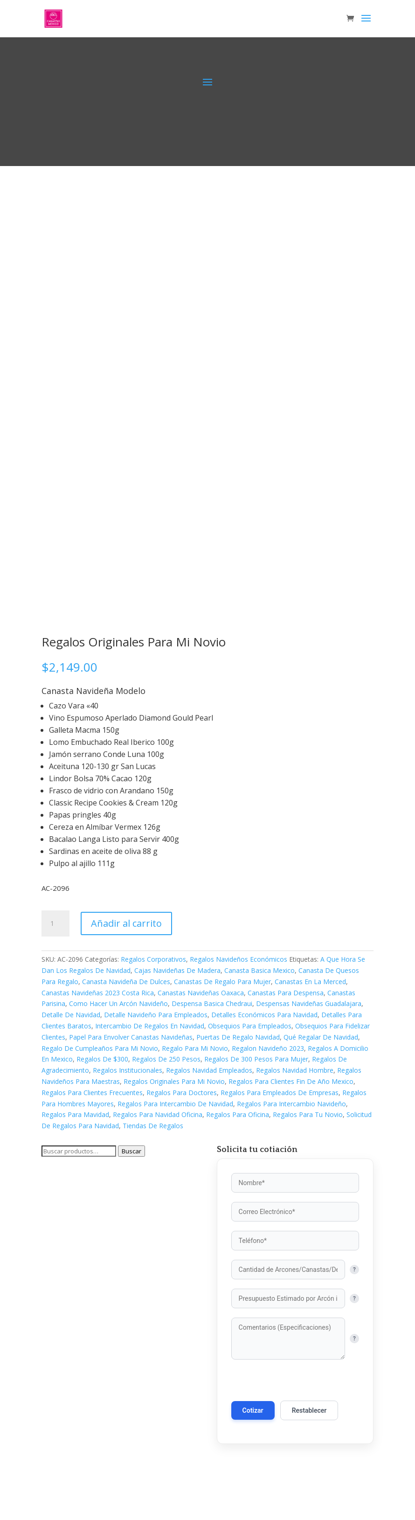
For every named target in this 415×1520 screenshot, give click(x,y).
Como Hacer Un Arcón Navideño (118, 1003)
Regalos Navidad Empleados (209, 1070)
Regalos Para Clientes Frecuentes (92, 1092)
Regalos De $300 (102, 1059)
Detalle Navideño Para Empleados (156, 1014)
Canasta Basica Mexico (259, 970)
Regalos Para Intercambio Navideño (291, 1103)
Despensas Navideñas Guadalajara (308, 1003)
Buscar (131, 1151)
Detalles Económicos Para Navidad (264, 1014)
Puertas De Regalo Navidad (238, 1037)
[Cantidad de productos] (55, 923)
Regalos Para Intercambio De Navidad (175, 1103)
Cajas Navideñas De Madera (177, 970)
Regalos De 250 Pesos (166, 1059)
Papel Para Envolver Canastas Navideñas (131, 1037)
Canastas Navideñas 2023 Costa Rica (98, 992)
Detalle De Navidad (71, 1014)
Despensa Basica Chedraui (212, 1003)
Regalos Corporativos (153, 959)
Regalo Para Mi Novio (195, 1048)
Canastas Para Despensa (286, 992)
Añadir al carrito (126, 923)
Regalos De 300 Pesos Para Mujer (256, 1059)
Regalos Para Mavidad (75, 1114)
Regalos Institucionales (127, 1070)
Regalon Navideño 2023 (268, 1048)
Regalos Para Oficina (237, 1114)
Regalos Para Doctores (181, 1092)
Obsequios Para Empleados (249, 1025)
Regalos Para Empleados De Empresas (280, 1092)
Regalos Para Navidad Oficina (157, 1114)
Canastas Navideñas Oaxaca (201, 992)
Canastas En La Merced (310, 981)
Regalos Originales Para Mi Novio (174, 1081)
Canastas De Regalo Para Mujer (222, 981)
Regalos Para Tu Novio (308, 1114)
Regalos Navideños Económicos (238, 959)
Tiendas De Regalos (153, 1125)
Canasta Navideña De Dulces (126, 981)
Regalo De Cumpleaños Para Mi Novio (100, 1048)
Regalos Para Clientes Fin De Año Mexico (290, 1081)
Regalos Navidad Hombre (294, 1070)
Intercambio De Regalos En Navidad (149, 1025)
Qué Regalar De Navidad (321, 1037)
